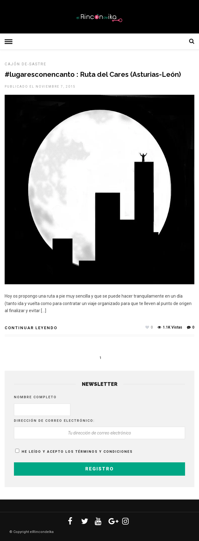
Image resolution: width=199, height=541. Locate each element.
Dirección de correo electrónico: (54, 421)
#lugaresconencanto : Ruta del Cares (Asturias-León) (93, 74)
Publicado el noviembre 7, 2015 (40, 86)
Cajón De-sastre (25, 64)
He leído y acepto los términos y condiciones (77, 452)
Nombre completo (35, 397)
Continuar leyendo (31, 327)
